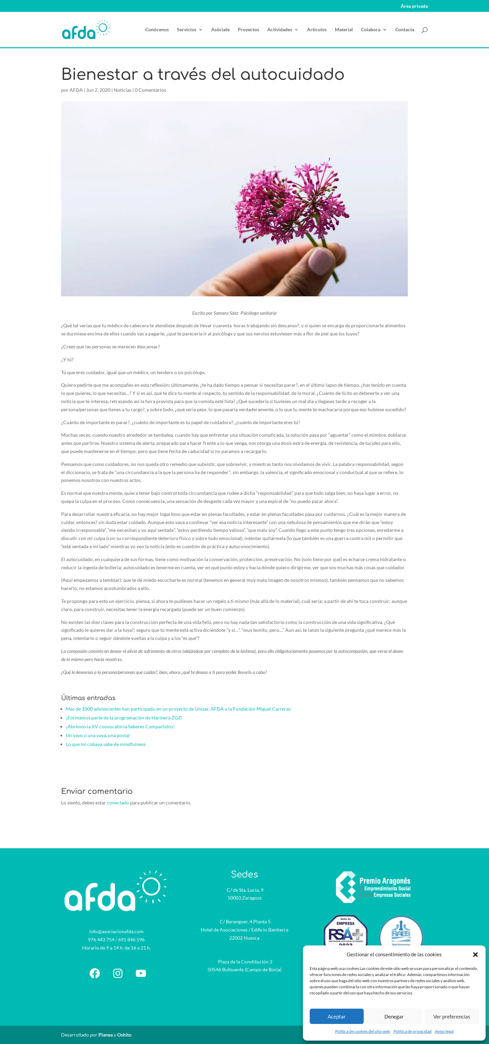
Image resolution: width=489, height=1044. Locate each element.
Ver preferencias (451, 1016)
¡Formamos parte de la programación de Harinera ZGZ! (124, 717)
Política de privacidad (413, 1031)
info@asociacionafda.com (116, 931)
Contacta (404, 29)
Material (344, 29)
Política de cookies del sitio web (362, 1031)
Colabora (370, 29)
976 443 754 (101, 939)
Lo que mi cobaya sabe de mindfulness (106, 744)
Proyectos (248, 29)
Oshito (124, 1035)
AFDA (76, 90)
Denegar (394, 1016)
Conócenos (157, 29)
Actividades (279, 29)
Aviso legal (444, 1031)
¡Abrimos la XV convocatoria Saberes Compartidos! (120, 726)
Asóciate (220, 29)
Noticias (122, 90)
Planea (105, 1035)
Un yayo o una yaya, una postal (98, 735)
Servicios (186, 29)
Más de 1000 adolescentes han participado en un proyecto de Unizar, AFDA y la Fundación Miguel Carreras (178, 709)
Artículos (317, 29)
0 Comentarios (150, 90)
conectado (118, 802)
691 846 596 (131, 939)
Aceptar (337, 1016)
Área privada (414, 6)
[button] (475, 954)
